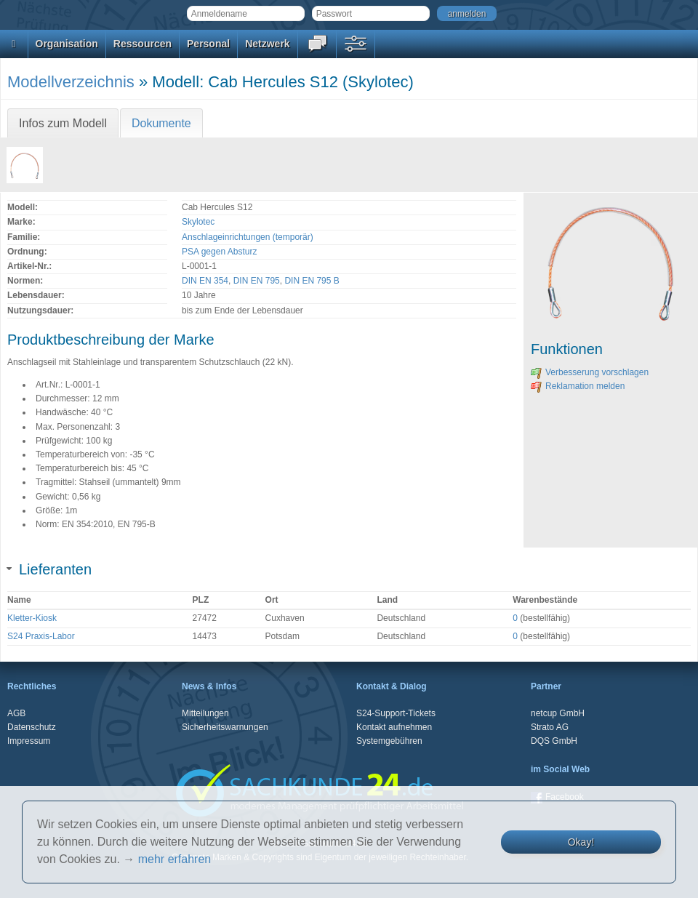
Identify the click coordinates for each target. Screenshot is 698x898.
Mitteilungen (205, 713)
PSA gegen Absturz (219, 251)
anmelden (467, 14)
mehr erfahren (175, 859)
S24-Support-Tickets (396, 713)
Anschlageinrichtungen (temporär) (247, 237)
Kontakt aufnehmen (394, 727)
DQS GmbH (554, 741)
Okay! (581, 842)
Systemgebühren (389, 741)
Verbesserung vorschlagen (590, 372)
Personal (208, 43)
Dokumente (161, 123)
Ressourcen (142, 43)
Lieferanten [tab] (49, 569)
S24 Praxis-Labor (41, 636)
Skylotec (198, 222)
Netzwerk (267, 43)
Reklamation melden (578, 386)
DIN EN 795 (256, 281)
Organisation (67, 43)
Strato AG (550, 727)
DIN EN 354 (205, 281)
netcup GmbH (558, 713)
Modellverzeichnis (71, 82)
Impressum (28, 741)
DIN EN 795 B (311, 281)
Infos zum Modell (63, 123)
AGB (16, 713)
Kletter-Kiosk (32, 618)
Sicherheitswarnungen (225, 727)
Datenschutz (31, 727)
